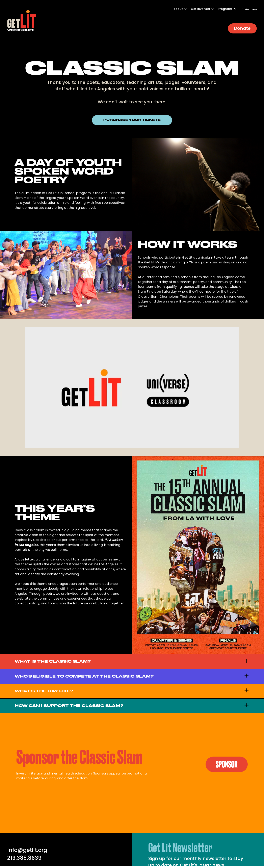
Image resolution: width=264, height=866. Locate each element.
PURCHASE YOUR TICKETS (132, 120)
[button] (182, 11)
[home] (21, 20)
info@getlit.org (27, 850)
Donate (242, 28)
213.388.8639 (24, 858)
